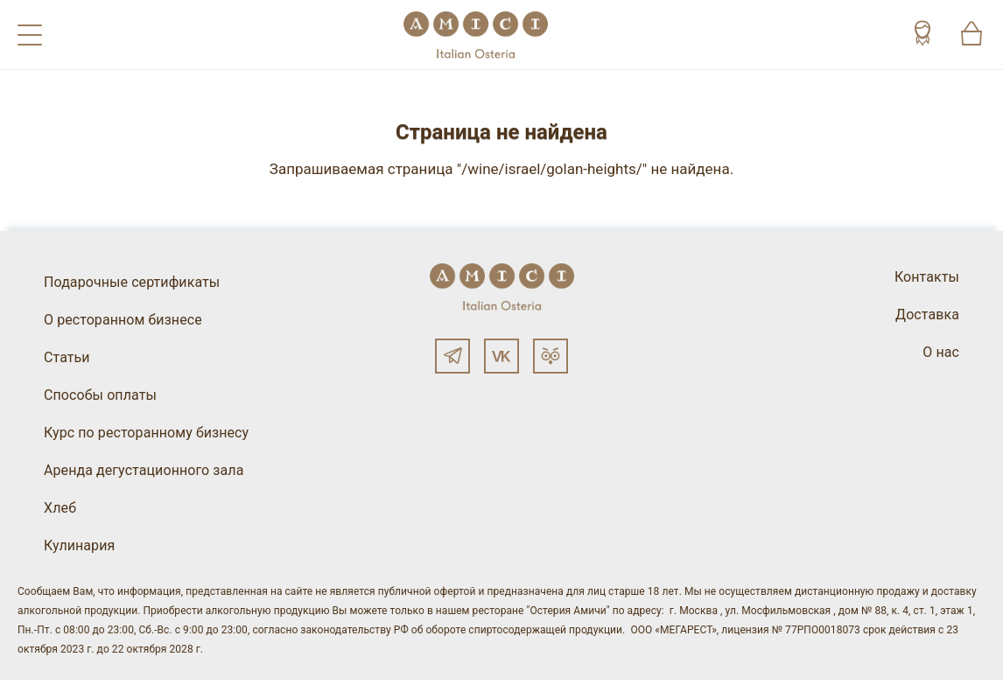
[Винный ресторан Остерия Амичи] (475, 34)
